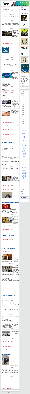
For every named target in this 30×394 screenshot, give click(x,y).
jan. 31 (22, 104)
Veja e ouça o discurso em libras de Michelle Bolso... (24, 186)
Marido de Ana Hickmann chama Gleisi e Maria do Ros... (24, 132)
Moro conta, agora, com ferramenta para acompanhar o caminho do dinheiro (9, 277)
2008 (21, 195)
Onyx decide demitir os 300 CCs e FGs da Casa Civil (24, 127)
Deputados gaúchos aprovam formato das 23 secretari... (24, 129)
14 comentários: (7, 300)
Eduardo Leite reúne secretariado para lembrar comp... (23, 164)
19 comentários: (7, 189)
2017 (21, 189)
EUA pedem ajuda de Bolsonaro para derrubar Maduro (24, 156)
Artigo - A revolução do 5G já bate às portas (24, 136)
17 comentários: (7, 129)
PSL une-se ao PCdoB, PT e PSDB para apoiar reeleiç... (24, 133)
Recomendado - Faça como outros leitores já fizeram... (24, 159)
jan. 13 (22, 116)
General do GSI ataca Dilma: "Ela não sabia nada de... (24, 154)
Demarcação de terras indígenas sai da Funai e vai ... (24, 166)
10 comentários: (7, 92)
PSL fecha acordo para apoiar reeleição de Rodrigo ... (24, 149)
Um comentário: (7, 43)
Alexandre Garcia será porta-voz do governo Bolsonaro (24, 177)
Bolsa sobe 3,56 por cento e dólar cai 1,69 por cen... (24, 125)
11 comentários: (7, 86)
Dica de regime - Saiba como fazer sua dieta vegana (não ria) (8, 235)
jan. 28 (22, 106)
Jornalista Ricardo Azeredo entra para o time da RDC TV (7, 98)
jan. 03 (22, 123)
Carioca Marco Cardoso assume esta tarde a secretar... (24, 167)
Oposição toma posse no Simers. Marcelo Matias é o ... (24, 169)
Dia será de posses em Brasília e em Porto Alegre (7, 308)
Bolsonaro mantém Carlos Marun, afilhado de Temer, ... (24, 138)
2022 (21, 93)
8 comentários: (7, 251)
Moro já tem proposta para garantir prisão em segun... (24, 178)
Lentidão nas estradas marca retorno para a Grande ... (24, 182)
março (22, 102)
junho (22, 100)
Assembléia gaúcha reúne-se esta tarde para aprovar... (24, 150)
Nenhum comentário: (8, 122)
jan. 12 (22, 117)
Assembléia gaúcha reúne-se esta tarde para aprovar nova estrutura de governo (9, 152)
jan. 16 (22, 114)
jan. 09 (22, 119)
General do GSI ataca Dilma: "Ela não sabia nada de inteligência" (8, 174)
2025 (21, 91)
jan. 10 (22, 118)
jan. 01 (22, 187)
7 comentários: (7, 263)
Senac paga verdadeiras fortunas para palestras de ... (24, 174)
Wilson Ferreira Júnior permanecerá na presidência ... (24, 145)
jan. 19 (22, 112)
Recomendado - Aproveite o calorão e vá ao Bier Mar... (24, 130)
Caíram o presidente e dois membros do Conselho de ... (24, 157)
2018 (21, 188)
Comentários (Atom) (11, 392)
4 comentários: (7, 346)
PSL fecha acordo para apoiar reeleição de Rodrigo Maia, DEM (8, 142)
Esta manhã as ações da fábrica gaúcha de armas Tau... (24, 152)
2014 (21, 191)
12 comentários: (7, 341)
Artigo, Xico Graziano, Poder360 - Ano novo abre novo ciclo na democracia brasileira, (10, 215)
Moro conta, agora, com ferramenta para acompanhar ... (24, 171)
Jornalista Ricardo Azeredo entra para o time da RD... (24, 141)
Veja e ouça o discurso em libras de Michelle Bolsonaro (7, 377)
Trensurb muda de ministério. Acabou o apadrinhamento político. (8, 295)
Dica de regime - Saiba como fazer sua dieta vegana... (24, 163)
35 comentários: (7, 57)
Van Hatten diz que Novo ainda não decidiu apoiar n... (24, 147)
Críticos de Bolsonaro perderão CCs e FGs (6, 167)
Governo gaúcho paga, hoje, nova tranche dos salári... (24, 181)
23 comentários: (7, 185)
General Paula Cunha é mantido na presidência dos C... (24, 140)
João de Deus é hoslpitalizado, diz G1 (5, 83)
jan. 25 (22, 108)
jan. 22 (22, 110)
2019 (21, 95)
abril (22, 101)
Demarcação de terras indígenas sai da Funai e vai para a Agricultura (8, 248)
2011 (21, 193)
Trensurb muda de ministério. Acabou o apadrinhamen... (24, 172)
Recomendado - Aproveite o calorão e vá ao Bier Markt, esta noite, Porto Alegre (9, 29)
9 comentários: (7, 239)
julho (22, 99)
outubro (22, 97)
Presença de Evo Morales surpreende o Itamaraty (6, 354)
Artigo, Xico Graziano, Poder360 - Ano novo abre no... (24, 160)
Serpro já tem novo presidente (23, 126)
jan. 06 (22, 121)
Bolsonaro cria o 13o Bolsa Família (23, 135)
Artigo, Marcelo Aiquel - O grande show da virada (24, 179)
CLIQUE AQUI (3, 157)
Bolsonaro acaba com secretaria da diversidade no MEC (24, 144)
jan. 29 (22, 105)
